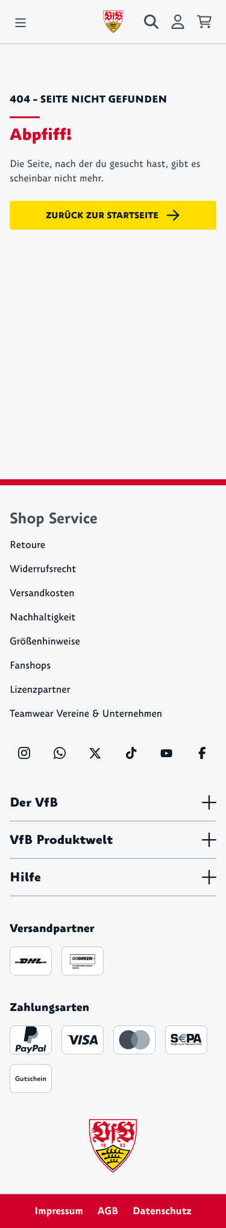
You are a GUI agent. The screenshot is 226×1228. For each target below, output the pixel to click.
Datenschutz (162, 1211)
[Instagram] (24, 753)
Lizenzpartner (40, 690)
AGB (108, 1211)
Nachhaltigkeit (42, 617)
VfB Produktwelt (113, 840)
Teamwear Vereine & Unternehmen (86, 714)
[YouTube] (166, 753)
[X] (95, 753)
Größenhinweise (45, 641)
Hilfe (113, 877)
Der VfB (113, 802)
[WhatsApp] (60, 753)
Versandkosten (42, 593)
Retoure (27, 545)
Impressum (58, 1211)
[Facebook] (202, 753)
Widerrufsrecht (43, 569)
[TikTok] (131, 753)
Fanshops (30, 666)
